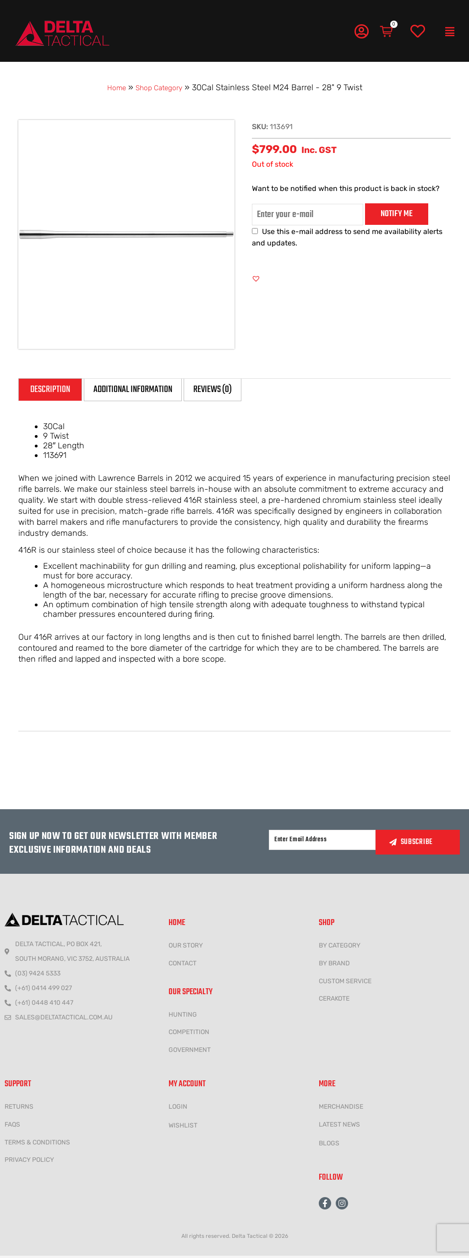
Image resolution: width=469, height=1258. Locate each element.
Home (112, 87)
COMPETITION (189, 1034)
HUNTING (183, 1016)
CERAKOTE (334, 1001)
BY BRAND (334, 965)
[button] (450, 32)
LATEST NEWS (339, 1126)
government (190, 1052)
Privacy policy (29, 1162)
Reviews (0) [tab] (254, 390)
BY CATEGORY (339, 947)
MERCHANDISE (341, 1108)
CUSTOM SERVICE (345, 983)
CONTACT (182, 965)
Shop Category (160, 87)
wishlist (183, 1127)
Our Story (186, 947)
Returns (19, 1108)
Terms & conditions (37, 1144)
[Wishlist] (417, 31)
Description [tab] (56, 390)
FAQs (12, 1126)
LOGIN (178, 1108)
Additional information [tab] (156, 390)
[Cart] (387, 31)
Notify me (397, 213)
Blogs (329, 1145)
